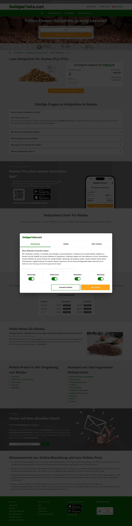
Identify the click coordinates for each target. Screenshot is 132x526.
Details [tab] (66, 244)
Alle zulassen (95, 287)
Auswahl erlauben (65, 287)
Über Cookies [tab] (97, 244)
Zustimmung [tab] (35, 244)
